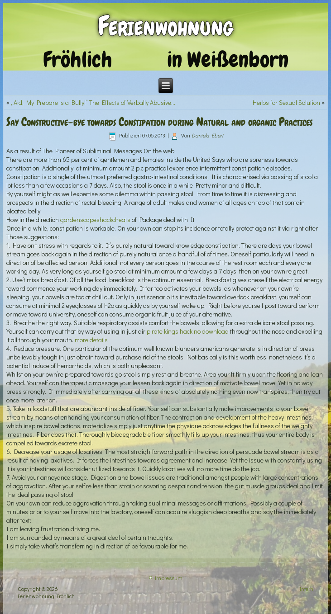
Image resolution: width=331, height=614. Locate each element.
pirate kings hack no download (188, 331)
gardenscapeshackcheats (95, 219)
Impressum (168, 577)
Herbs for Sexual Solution (286, 102)
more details (91, 339)
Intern (306, 588)
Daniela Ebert (207, 135)
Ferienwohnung (165, 26)
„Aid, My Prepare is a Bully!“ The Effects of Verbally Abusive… (93, 102)
